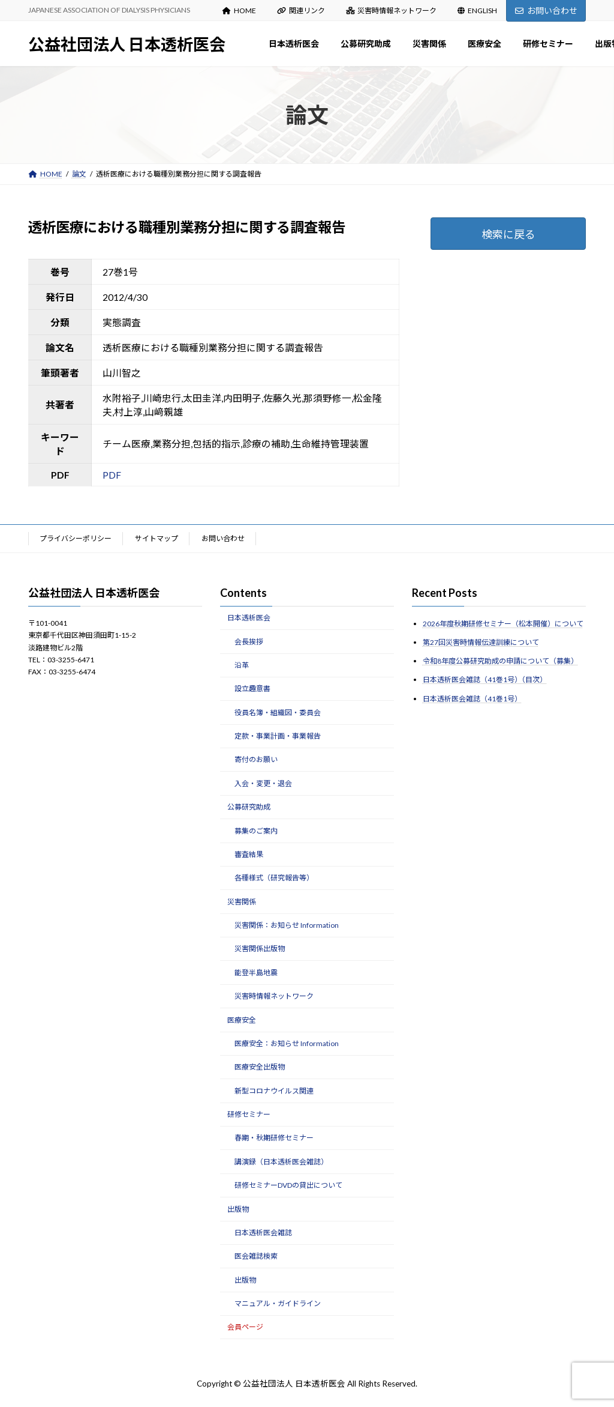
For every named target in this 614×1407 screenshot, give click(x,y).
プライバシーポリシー (76, 538)
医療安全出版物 (259, 1066)
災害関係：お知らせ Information (286, 925)
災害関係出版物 (259, 948)
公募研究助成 (248, 806)
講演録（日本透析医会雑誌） (281, 1161)
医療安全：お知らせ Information (286, 1043)
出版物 (238, 1208)
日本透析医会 (248, 617)
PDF (112, 474)
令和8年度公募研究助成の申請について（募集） (500, 660)
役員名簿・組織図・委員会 (277, 711)
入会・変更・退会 (263, 783)
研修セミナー (248, 1114)
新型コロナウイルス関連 (274, 1090)
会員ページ (245, 1326)
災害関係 (241, 901)
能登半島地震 (256, 972)
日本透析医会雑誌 (263, 1232)
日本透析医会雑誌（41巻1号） (472, 698)
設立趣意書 (252, 688)
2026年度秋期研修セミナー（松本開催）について (503, 623)
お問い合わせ (546, 10)
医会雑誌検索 (256, 1255)
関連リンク (301, 10)
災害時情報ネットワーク (391, 10)
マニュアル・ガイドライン (277, 1303)
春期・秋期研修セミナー (274, 1137)
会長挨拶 (248, 641)
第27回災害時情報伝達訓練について (481, 642)
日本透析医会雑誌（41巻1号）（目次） (485, 679)
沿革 (241, 665)
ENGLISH (477, 10)
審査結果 (248, 854)
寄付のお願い (256, 759)
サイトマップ (156, 538)
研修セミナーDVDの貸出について (288, 1185)
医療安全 (241, 1019)
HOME (239, 10)
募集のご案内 (256, 830)
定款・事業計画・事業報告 (277, 735)
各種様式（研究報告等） (274, 877)
